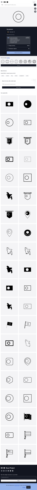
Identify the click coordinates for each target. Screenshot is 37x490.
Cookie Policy (17, 485)
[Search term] (19, 5)
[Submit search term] (35, 5)
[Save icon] (35, 9)
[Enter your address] (18, 477)
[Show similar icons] (35, 11)
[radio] (18, 40)
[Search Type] (2, 5)
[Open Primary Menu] (1, 2)
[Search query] (18, 84)
